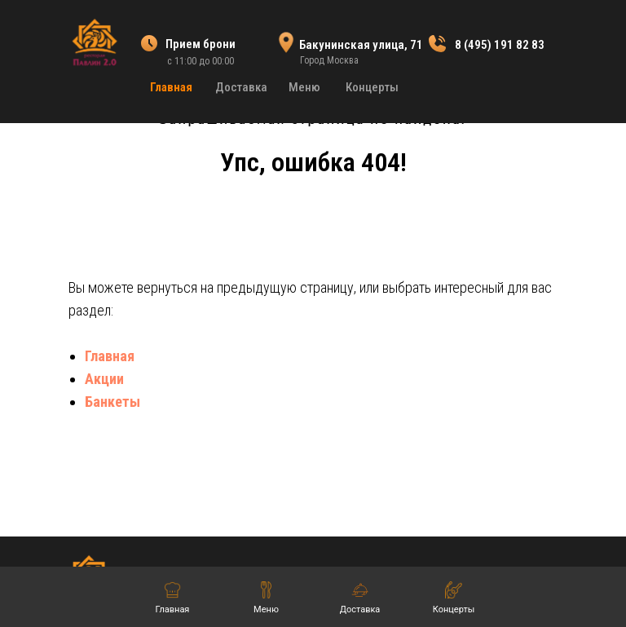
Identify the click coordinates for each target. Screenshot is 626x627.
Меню (304, 87)
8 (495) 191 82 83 (499, 45)
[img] (94, 41)
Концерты (372, 87)
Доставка (241, 87)
